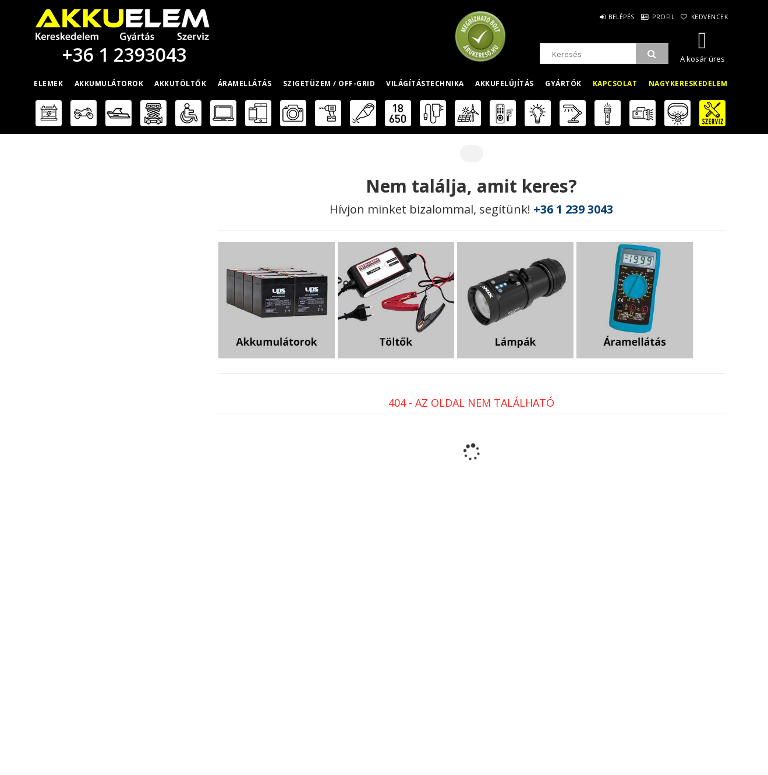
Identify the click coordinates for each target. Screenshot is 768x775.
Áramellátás (245, 83)
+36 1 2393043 (122, 54)
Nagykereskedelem (688, 83)
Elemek (48, 83)
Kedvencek (708, 17)
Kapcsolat (615, 83)
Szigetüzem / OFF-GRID (329, 83)
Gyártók (563, 83)
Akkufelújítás (504, 83)
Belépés (607, 17)
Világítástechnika (425, 83)
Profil (656, 17)
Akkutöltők (180, 83)
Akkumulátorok (109, 83)
